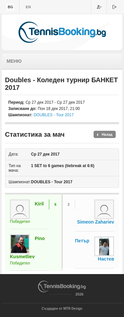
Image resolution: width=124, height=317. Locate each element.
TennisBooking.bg (62, 32)
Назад (107, 134)
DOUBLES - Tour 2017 (54, 115)
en (28, 7)
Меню (14, 61)
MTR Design (72, 308)
